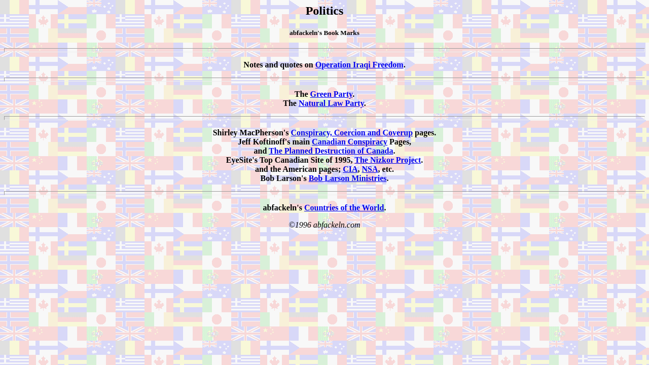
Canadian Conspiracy (349, 141)
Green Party (331, 94)
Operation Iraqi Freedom (359, 64)
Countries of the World (344, 207)
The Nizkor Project (387, 160)
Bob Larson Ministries (348, 178)
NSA (370, 169)
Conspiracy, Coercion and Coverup (352, 132)
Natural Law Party (331, 103)
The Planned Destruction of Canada (331, 151)
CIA (350, 169)
